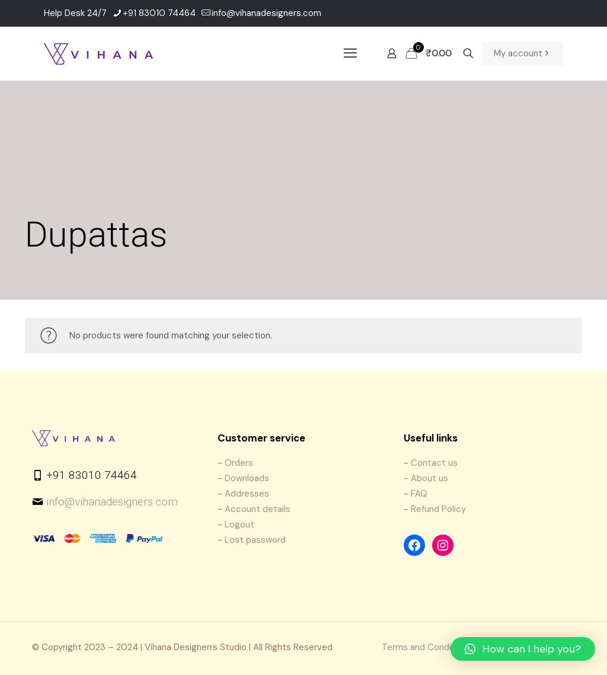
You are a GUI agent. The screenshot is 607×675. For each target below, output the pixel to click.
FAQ (419, 494)
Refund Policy (438, 509)
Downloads (247, 478)
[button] (523, 649)
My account (522, 53)
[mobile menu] (350, 53)
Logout (239, 524)
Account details (257, 509)
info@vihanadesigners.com (112, 501)
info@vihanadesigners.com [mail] (266, 13)
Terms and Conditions (427, 647)
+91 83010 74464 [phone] (159, 13)
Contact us (434, 463)
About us (429, 478)
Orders (239, 463)
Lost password (255, 540)
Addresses (247, 494)
